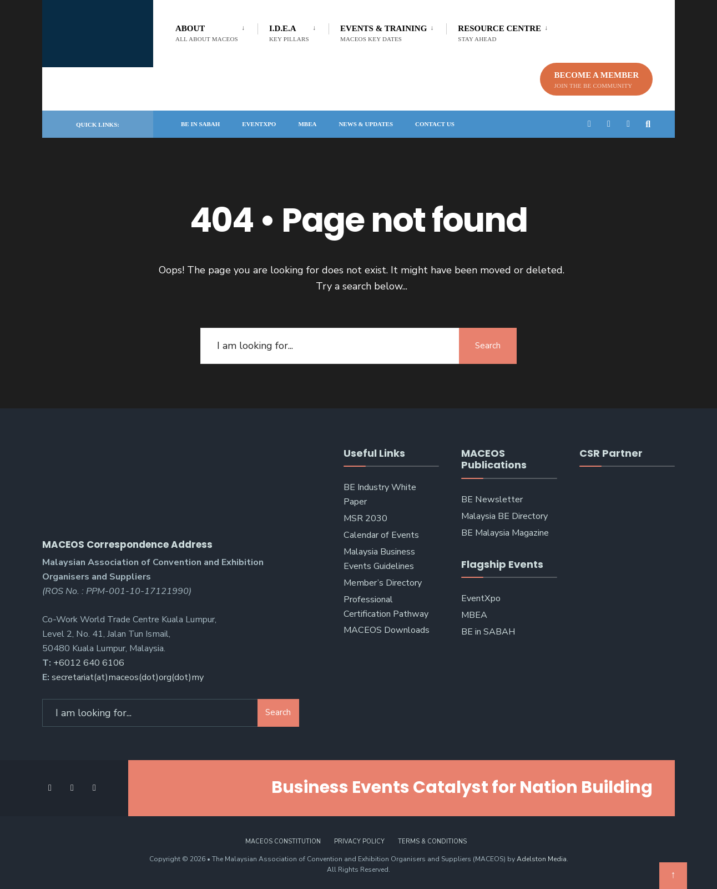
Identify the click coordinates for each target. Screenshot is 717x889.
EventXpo (259, 124)
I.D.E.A (289, 33)
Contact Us (435, 124)
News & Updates (366, 124)
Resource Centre (499, 33)
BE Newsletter (492, 499)
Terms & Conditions (432, 838)
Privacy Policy (359, 838)
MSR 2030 (365, 518)
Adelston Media (542, 855)
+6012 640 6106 (88, 660)
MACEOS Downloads (387, 630)
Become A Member (596, 80)
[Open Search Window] (648, 123)
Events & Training (383, 33)
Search (486, 345)
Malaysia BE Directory (504, 516)
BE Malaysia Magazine (505, 533)
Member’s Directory (383, 583)
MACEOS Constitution (283, 838)
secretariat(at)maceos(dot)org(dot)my (128, 674)
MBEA (307, 124)
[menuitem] (216, 31)
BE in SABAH (200, 124)
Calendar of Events (381, 535)
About (206, 33)
